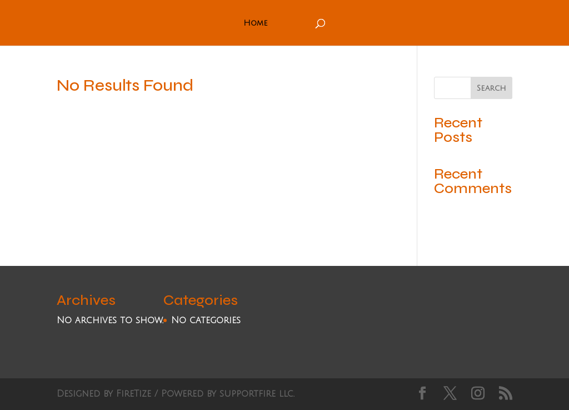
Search (491, 88)
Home (255, 23)
